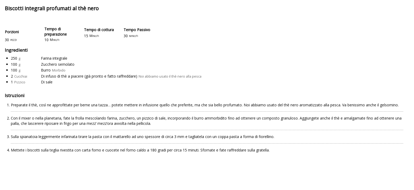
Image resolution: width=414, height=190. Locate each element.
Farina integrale (54, 58)
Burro (46, 70)
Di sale (47, 81)
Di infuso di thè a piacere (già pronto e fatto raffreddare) (89, 76)
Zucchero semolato (57, 64)
